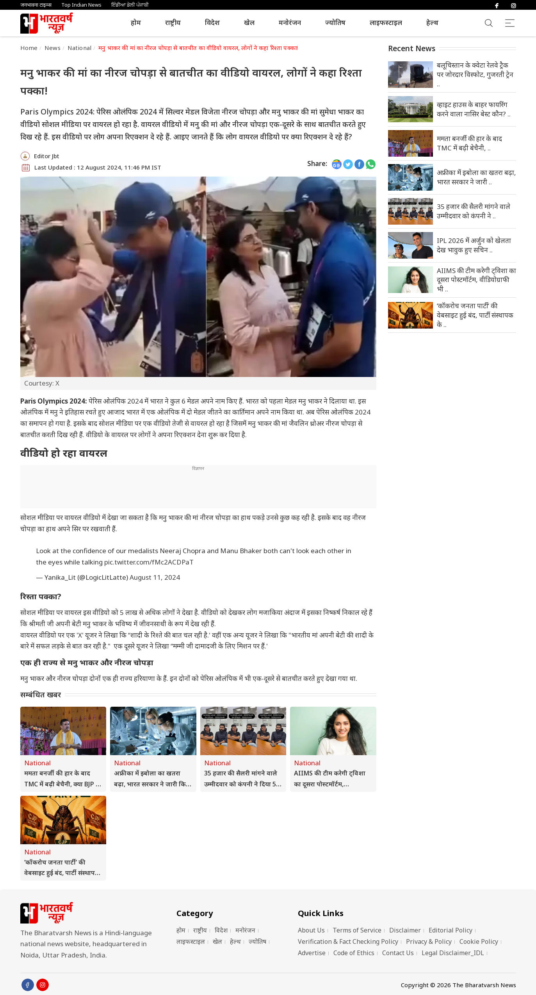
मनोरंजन (290, 22)
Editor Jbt (46, 156)
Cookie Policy (478, 941)
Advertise (312, 953)
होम (136, 22)
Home (29, 48)
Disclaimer (405, 930)
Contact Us (398, 953)
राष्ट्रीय (173, 22)
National (79, 48)
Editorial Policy (450, 930)
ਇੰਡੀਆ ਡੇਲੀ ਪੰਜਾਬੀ (130, 4)
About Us (311, 930)
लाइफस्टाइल (386, 22)
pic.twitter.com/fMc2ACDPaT (149, 561)
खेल (249, 22)
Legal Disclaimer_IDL (453, 953)
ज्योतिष (335, 22)
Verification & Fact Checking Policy (348, 941)
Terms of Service (357, 930)
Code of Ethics (353, 953)
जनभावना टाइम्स (36, 4)
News (53, 48)
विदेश (212, 22)
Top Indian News (81, 4)
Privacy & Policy (429, 941)
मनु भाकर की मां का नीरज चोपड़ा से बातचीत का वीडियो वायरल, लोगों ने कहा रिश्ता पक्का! (198, 48)
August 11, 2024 (155, 577)
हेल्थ (432, 22)
